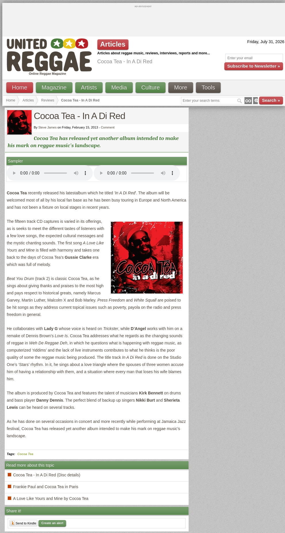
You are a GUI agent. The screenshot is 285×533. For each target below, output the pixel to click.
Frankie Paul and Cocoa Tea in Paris (45, 486)
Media (119, 87)
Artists (89, 87)
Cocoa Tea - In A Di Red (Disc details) (46, 475)
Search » (271, 100)
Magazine (54, 87)
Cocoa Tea (25, 454)
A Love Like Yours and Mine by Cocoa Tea (50, 498)
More (180, 87)
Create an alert (52, 523)
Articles (28, 100)
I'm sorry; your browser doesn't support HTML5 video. (50, 173)
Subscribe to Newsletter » (253, 66)
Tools (208, 87)
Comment (108, 127)
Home (19, 87)
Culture (150, 87)
